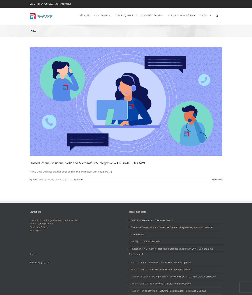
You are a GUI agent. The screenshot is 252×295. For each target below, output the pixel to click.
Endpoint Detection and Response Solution (152, 220)
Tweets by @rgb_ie (39, 262)
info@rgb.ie (66, 4)
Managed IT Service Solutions (146, 241)
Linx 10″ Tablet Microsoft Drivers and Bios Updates (165, 262)
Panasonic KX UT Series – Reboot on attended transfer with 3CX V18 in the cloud (172, 248)
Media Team (38, 179)
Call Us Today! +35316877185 (44, 4)
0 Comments (77, 179)
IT (68, 179)
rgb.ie (38, 230)
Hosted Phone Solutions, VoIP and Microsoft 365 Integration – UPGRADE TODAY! (87, 163)
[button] (217, 15)
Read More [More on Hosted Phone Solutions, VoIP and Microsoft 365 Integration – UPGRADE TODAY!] (217, 179)
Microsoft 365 (137, 234)
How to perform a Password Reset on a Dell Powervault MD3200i (183, 276)
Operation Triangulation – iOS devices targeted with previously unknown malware (172, 227)
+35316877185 (45, 223)
